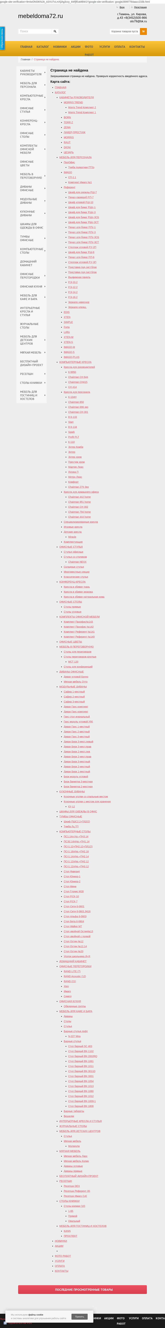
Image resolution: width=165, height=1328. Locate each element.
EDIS (67, 312)
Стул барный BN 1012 (81, 1096)
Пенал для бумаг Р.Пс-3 (82, 232)
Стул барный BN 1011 (81, 1066)
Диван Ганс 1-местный (77, 726)
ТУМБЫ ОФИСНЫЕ (27, 238)
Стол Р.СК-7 (71, 901)
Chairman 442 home (79, 496)
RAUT (67, 142)
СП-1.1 (72, 177)
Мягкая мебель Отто (75, 681)
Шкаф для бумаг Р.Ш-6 (81, 252)
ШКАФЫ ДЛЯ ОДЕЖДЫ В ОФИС (31, 225)
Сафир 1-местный (74, 691)
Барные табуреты (74, 1111)
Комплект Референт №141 (79, 631)
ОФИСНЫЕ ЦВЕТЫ (27, 163)
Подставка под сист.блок (82, 267)
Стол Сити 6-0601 (74, 906)
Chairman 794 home (79, 511)
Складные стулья (74, 566)
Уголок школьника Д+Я (77, 956)
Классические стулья (76, 576)
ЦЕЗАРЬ (69, 152)
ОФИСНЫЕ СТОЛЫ (27, 134)
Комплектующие (73, 541)
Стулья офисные (73, 551)
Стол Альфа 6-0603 (75, 916)
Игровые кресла (73, 526)
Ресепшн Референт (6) (77, 1191)
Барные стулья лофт (76, 1031)
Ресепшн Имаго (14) (75, 1196)
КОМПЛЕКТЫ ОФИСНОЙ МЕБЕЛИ (28, 149)
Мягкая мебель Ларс (76, 1156)
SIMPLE (68, 322)
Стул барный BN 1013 (81, 1086)
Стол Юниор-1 (72, 876)
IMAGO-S (69, 352)
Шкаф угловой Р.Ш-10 (80, 202)
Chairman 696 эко (78, 407)
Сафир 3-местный (74, 701)
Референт (70, 187)
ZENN (67, 127)
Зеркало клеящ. (77, 307)
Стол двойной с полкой (77, 936)
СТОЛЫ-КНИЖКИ (31, 383)
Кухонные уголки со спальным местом (86, 796)
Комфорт (73, 481)
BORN (67, 117)
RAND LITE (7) (72, 971)
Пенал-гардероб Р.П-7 (81, 197)
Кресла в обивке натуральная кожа (84, 596)
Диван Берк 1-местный (77, 771)
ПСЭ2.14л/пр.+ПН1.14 (76, 841)
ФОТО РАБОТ (89, 51)
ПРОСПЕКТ (70, 1236)
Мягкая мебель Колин (76, 1161)
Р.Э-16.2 (73, 297)
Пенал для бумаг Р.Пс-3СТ (83, 242)
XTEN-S (68, 342)
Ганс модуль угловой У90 (78, 721)
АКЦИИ (76, 47)
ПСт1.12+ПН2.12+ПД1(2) (78, 846)
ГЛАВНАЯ (26, 47)
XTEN (67, 317)
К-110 (71, 442)
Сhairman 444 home (79, 516)
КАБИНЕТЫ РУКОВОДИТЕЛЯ (30, 72)
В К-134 (72, 427)
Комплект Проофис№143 (78, 621)
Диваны (68, 1016)
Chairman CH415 (77, 382)
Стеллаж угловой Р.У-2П (82, 247)
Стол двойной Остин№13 (78, 931)
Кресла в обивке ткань (77, 586)
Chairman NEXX (77, 561)
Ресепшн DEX (72, 1186)
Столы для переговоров (77, 651)
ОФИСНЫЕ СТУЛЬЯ (27, 109)
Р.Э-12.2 (73, 287)
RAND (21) (70, 981)
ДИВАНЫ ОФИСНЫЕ (27, 188)
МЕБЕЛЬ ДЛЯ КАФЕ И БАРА (28, 297)
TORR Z (68, 122)
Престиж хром (76, 462)
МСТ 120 (73, 661)
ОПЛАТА (119, 47)
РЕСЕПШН (26, 374)
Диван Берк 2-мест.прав (77, 756)
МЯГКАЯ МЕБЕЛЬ (30, 352)
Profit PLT (73, 437)
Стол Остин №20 (73, 951)
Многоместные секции (77, 571)
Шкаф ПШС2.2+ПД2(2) (77, 821)
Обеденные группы (75, 1006)
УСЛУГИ (104, 47)
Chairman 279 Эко (78, 486)
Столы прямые (72, 606)
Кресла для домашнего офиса (81, 491)
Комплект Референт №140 (79, 636)
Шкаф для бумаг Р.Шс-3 (82, 212)
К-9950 (72, 372)
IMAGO (68, 172)
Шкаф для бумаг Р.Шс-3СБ (83, 217)
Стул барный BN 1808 (81, 1106)
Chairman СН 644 (78, 377)
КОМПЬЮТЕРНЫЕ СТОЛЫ (31, 250)
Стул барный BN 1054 (81, 1081)
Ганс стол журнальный (77, 716)
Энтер (71, 452)
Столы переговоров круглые (80, 656)
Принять (79, 1316)
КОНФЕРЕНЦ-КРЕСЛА (29, 122)
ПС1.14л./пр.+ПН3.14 (76, 836)
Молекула (74, 1146)
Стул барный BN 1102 (81, 1051)
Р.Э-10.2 (73, 282)
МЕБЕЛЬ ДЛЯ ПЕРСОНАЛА (28, 84)
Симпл (67, 996)
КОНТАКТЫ (137, 47)
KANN (67, 1231)
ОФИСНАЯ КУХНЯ (31, 286)
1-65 (70, 1211)
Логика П (73, 471)
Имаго (67, 991)
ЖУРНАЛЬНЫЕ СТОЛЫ (29, 325)
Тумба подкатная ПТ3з (81, 167)
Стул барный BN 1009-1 (82, 1101)
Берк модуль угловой (76, 776)
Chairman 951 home (79, 501)
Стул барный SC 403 (80, 1046)
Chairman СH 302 (78, 506)
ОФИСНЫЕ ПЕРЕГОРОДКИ (30, 275)
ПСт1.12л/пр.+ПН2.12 (76, 861)
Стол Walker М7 (73, 926)
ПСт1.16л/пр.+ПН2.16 (76, 851)
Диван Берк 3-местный (77, 761)
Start (71, 422)
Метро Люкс (75, 476)
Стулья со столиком (75, 556)
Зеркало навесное (78, 302)
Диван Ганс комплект (76, 706)
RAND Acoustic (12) (75, 976)
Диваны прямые (73, 1171)
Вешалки (69, 1116)
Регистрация (140, 7)
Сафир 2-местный (74, 696)
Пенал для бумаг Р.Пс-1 (82, 227)
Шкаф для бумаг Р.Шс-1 (82, 207)
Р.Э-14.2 (73, 292)
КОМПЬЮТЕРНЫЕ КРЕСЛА (31, 97)
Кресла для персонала (77, 392)
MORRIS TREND (73, 102)
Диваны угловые (73, 1166)
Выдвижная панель (79, 277)
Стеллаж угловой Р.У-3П (82, 262)
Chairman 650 (76, 402)
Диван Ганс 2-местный (77, 731)
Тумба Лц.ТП (71, 826)
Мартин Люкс (76, 466)
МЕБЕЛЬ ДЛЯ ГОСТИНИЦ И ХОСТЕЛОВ (28, 395)
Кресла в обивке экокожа (78, 591)
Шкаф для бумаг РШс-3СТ (83, 222)
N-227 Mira (74, 1036)
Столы (67, 1021)
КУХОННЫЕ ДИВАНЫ (27, 213)
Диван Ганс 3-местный (77, 736)
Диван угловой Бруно (76, 676)
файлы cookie (35, 1314)
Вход (122, 7)
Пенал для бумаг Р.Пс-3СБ (83, 237)
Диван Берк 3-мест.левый (78, 741)
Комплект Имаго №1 (80, 182)
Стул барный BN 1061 (81, 1061)
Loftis (67, 332)
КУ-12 (71, 806)
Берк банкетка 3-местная (78, 781)
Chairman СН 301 (78, 412)
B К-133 (72, 417)
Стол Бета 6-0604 (74, 921)
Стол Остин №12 (73, 941)
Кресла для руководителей (79, 367)
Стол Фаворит (72, 871)
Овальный (74, 1221)
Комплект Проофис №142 (79, 626)
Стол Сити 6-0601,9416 (77, 911)
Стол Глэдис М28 (74, 891)
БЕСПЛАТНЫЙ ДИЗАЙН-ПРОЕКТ (31, 363)
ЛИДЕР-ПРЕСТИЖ (75, 132)
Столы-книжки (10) (74, 1206)
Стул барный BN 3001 (81, 1076)
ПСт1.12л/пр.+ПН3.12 (76, 866)
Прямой (72, 1216)
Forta (67, 327)
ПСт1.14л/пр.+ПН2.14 (76, 856)
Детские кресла (73, 531)
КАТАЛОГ (43, 47)
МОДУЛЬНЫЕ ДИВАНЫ (28, 200)
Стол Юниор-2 (72, 881)
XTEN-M (68, 337)
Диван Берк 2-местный (77, 766)
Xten (66, 986)
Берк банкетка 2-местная (78, 786)
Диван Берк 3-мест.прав (77, 746)
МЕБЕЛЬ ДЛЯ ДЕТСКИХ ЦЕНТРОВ (28, 340)
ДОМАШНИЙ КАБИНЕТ (28, 263)
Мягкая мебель (72, 1141)
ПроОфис (69, 162)
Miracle (72, 536)
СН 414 (72, 387)
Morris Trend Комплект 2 (82, 107)
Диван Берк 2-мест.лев (77, 751)
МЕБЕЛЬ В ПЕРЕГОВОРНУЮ (31, 175)
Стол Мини (70, 886)
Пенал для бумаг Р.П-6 (81, 257)
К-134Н (72, 397)
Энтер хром (75, 457)
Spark (71, 432)
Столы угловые (72, 611)
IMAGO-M (69, 347)
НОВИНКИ (60, 47)
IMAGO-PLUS (71, 357)
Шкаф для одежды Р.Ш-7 (82, 192)
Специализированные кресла (81, 521)
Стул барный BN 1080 (81, 1091)
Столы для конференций (78, 666)
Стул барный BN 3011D (81, 1071)
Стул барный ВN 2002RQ (82, 1056)
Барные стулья (72, 1041)
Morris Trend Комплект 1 (82, 112)
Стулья (68, 1026)
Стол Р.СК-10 (71, 896)
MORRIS (69, 137)
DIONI (67, 147)
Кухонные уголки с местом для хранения (87, 801)
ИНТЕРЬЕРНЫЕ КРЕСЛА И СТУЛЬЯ (30, 311)
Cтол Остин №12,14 (75, 946)
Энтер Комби (75, 447)
